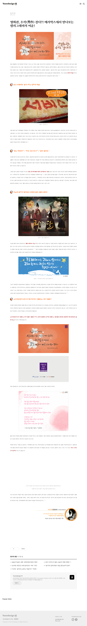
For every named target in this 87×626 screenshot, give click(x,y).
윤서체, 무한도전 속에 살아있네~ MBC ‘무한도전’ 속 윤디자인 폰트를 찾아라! (25, 565)
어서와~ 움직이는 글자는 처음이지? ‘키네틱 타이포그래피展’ (25, 569)
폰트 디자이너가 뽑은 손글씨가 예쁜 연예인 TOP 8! (58, 562)
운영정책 (16, 619)
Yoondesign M (18, 576)
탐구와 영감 (12, 13)
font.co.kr (57, 621)
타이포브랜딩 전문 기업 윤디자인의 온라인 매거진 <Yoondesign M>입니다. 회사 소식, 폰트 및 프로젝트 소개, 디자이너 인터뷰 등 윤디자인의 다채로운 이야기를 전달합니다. (39, 579)
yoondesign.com (59, 619)
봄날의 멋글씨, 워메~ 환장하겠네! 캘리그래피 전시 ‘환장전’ (25, 562)
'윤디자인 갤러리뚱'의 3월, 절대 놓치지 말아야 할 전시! (58, 565)
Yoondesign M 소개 (8, 619)
